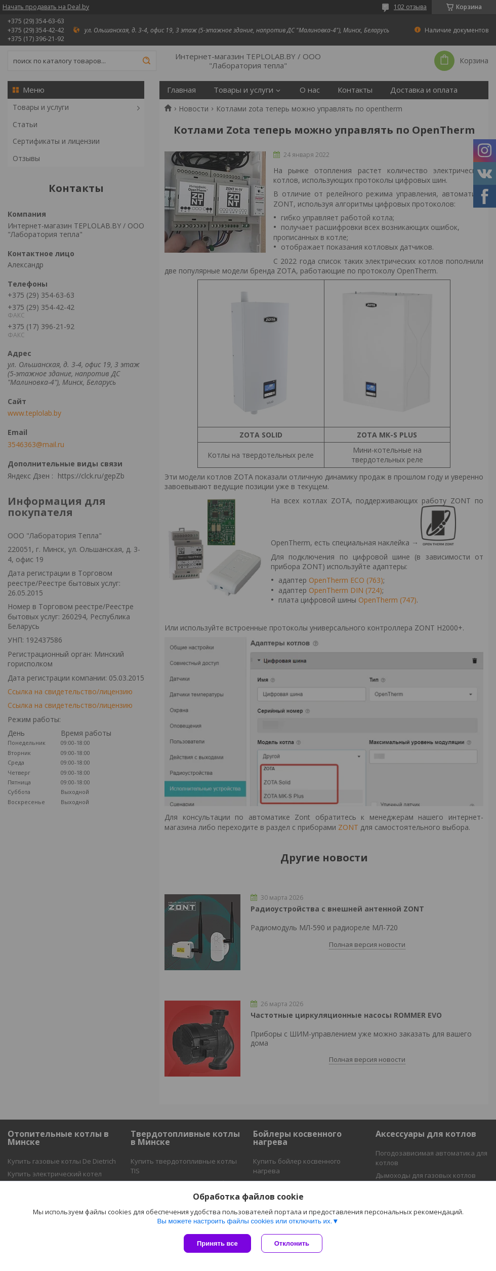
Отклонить (291, 1243)
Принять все (217, 1243)
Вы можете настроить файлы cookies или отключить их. (244, 1221)
